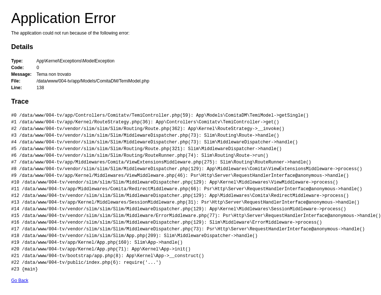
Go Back (19, 280)
